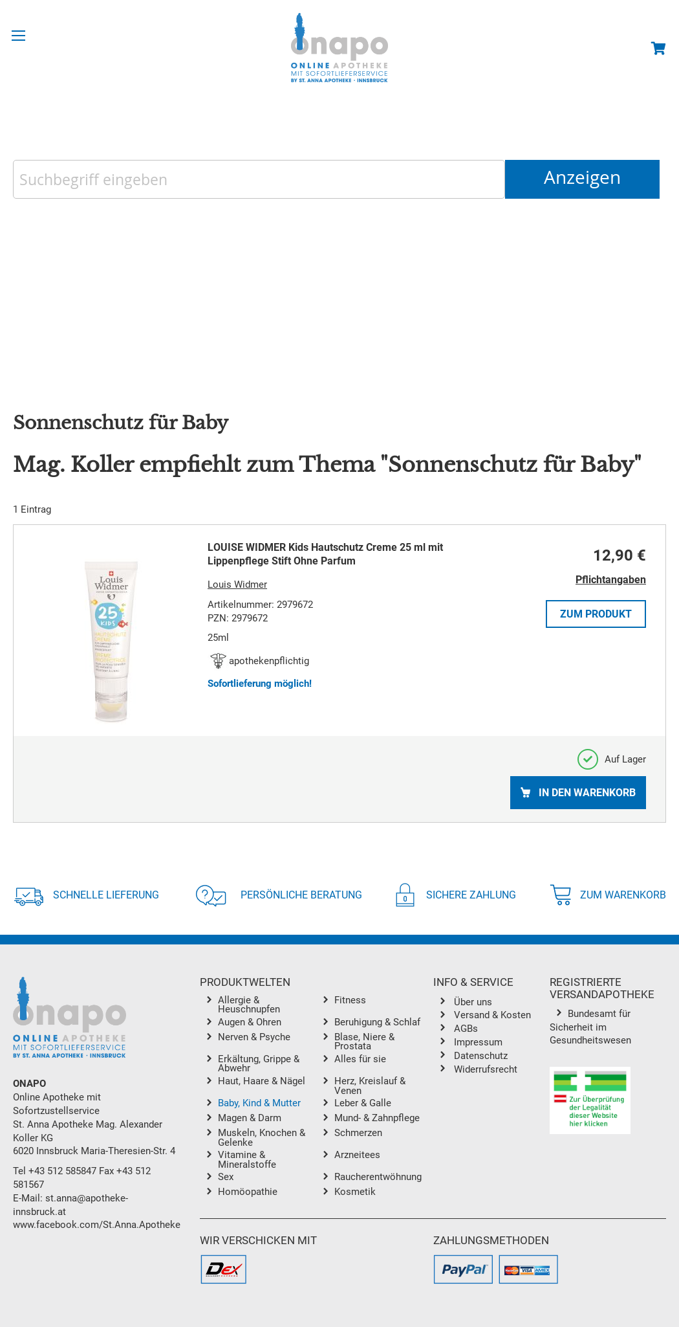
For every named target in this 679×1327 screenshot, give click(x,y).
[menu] (316, 1099)
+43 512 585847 (62, 1171)
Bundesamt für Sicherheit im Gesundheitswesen (590, 1027)
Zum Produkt (596, 614)
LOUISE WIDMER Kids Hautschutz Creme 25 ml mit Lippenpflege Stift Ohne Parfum (325, 554)
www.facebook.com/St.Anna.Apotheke (96, 1225)
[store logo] (339, 47)
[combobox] (259, 179)
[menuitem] (267, 1005)
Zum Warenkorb (607, 895)
